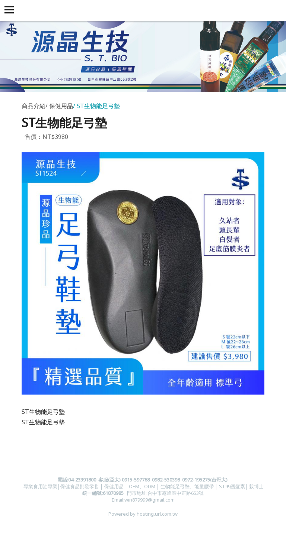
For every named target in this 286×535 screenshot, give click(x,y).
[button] (10, 10)
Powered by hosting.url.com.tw (143, 513)
